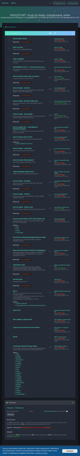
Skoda (17, 230)
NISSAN (18, 384)
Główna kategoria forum (14, 33)
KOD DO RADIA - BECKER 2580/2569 (25, 101)
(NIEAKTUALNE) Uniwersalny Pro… (62, 291)
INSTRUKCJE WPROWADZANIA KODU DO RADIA (29, 237)
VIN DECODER (17, 279)
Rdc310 (56, 114)
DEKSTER (60, 40)
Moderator (48, 427)
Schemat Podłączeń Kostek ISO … (62, 311)
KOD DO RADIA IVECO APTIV (22, 137)
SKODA (17, 390)
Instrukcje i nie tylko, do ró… (62, 237)
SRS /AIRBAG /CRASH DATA (22, 319)
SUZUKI (17, 392)
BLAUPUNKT (19, 360)
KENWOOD (18, 381)
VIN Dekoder (57, 279)
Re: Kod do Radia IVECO (61, 137)
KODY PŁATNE (18, 47)
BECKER (18, 358)
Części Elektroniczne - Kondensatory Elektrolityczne (30, 305)
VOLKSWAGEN (19, 394)
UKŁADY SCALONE (21, 303)
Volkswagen (19, 232)
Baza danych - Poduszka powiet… (61, 328)
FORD (17, 371)
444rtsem (16, 436)
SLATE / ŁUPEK (58, 59)
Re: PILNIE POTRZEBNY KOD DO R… (62, 181)
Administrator (26, 42)
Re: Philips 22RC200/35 (61, 194)
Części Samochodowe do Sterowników (26, 327)
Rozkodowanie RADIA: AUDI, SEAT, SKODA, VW (29, 219)
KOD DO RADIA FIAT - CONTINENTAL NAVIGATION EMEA (25, 128)
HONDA (17, 375)
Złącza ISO (16, 310)
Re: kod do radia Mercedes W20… (61, 161)
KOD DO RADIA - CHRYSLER (22, 148)
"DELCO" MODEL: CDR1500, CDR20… (62, 172)
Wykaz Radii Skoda (59, 219)
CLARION (18, 363)
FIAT (17, 369)
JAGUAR (18, 379)
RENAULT (18, 386)
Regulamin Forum (59, 39)
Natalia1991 (61, 102)
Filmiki (15, 337)
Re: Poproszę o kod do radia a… (63, 101)
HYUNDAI (18, 377)
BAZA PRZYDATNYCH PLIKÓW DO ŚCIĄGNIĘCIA (29, 250)
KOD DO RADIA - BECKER (21, 88)
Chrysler (18, 362)
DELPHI (17, 365)
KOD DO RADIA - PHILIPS (21, 194)
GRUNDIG (18, 373)
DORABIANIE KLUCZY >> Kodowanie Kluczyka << (29, 67)
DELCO (17, 367)
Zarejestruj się (19, 408)
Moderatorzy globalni (37, 427)
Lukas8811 (61, 115)
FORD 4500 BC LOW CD (60, 346)
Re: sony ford (58, 76)
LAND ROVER (19, 383)
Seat (17, 229)
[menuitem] (13, 3)
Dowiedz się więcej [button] (41, 453)
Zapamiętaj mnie (62, 411)
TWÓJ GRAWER (18, 59)
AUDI (17, 227)
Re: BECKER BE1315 (60, 88)
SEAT (17, 388)
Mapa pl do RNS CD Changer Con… (62, 265)
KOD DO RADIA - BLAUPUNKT (23, 114)
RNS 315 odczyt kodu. (60, 337)
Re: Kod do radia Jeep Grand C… (62, 149)
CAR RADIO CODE (19, 265)
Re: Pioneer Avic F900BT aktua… (61, 251)
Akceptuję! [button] (70, 451)
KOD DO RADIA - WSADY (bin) (23, 207)
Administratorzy (25, 427)
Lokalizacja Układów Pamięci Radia (25, 346)
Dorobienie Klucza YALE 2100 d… (62, 67)
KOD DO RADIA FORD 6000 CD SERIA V (26, 76)
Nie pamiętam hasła (50, 411)
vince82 (60, 78)
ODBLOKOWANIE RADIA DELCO (23, 172)
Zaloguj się (10, 408)
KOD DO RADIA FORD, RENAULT (23, 160)
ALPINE (17, 356)
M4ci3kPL (61, 268)
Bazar (15, 291)
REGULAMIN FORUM (20, 39)
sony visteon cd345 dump (61, 207)
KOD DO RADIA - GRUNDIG (21, 181)
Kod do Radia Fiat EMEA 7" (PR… (61, 128)
